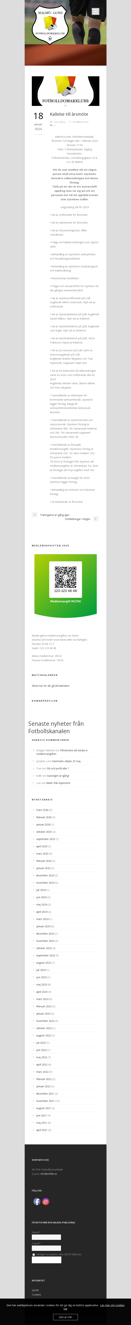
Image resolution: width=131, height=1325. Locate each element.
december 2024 (45, 875)
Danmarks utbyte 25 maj (66, 761)
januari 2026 (43, 824)
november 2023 (45, 941)
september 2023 (45, 955)
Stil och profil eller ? (58, 768)
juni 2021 (41, 1115)
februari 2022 (44, 1079)
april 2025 (41, 846)
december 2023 (45, 933)
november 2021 (45, 1101)
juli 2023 (41, 970)
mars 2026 (42, 810)
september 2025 (45, 839)
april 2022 (41, 1064)
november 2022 (45, 1021)
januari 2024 (43, 926)
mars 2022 (42, 1071)
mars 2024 (42, 919)
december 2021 (45, 1093)
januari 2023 (43, 1013)
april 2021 (41, 1130)
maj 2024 (41, 904)
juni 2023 (41, 977)
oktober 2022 (44, 1028)
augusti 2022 (43, 1035)
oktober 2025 (44, 831)
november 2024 (45, 882)
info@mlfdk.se (49, 1173)
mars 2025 (42, 853)
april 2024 (41, 911)
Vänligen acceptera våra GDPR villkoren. (57, 1254)
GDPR (35, 1290)
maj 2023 (41, 984)
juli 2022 (41, 1042)
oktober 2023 (44, 948)
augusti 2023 (43, 962)
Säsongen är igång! (58, 775)
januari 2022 (43, 1086)
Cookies (36, 1294)
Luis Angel (60, 122)
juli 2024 (41, 890)
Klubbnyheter (81, 122)
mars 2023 (42, 999)
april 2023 (41, 991)
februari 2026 (44, 817)
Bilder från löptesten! (58, 783)
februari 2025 (44, 861)
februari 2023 (44, 1006)
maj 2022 (41, 1057)
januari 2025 (43, 868)
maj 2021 (41, 1122)
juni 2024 (41, 897)
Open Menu (95, 11)
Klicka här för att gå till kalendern (50, 685)
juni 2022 (41, 1050)
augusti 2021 (43, 1108)
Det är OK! (65, 1317)
